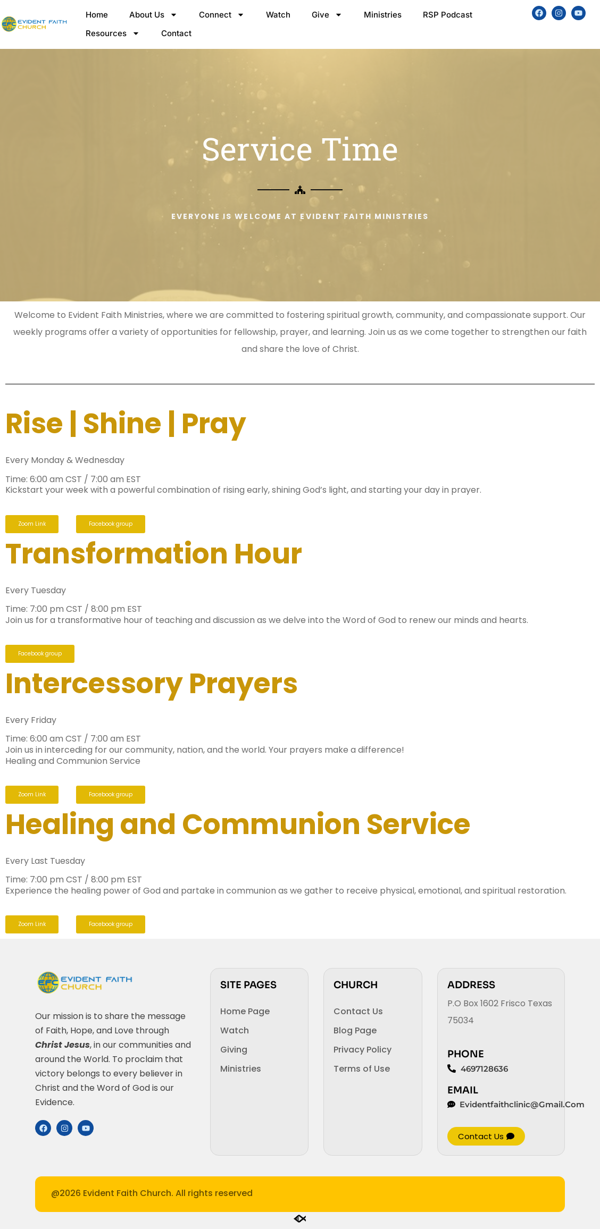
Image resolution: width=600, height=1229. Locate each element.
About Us (153, 14)
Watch (278, 15)
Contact (176, 33)
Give (327, 14)
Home (97, 15)
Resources (113, 33)
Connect (222, 14)
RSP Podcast (447, 15)
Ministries (383, 15)
